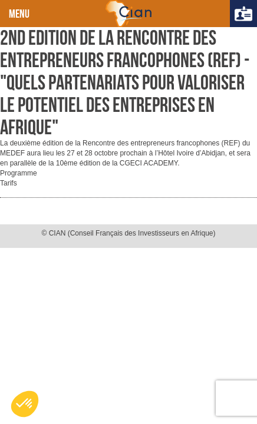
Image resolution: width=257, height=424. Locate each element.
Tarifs (8, 183)
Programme (18, 173)
